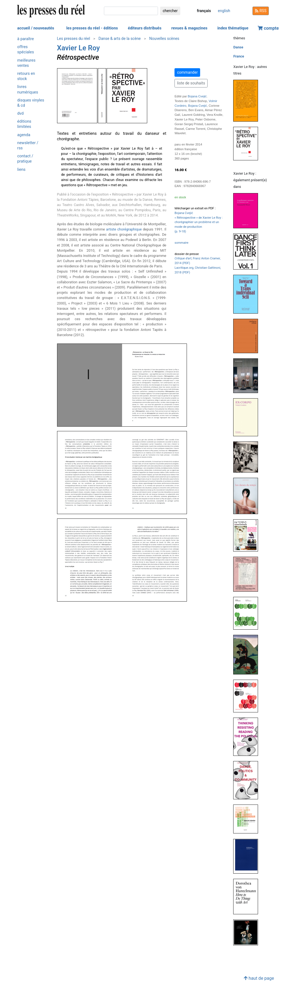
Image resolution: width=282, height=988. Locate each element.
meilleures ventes (26, 63)
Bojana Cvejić (197, 96)
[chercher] (131, 11)
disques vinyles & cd (30, 103)
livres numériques (27, 89)
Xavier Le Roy (78, 48)
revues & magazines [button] (189, 28)
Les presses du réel (73, 38)
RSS (261, 11)
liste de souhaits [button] (191, 83)
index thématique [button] (232, 28)
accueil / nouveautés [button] (35, 28)
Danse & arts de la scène (119, 38)
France (238, 56)
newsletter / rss (27, 145)
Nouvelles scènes (164, 38)
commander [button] (187, 72)
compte (268, 28)
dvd (20, 113)
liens (21, 169)
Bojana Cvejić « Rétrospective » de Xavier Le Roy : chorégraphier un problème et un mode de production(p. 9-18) (198, 222)
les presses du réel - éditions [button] (92, 28)
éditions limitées (24, 124)
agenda (23, 135)
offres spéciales (25, 49)
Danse (238, 47)
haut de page (259, 978)
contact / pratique (25, 159)
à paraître (25, 39)
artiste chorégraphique (124, 229)
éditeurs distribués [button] (145, 28)
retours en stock (26, 76)
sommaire (181, 243)
